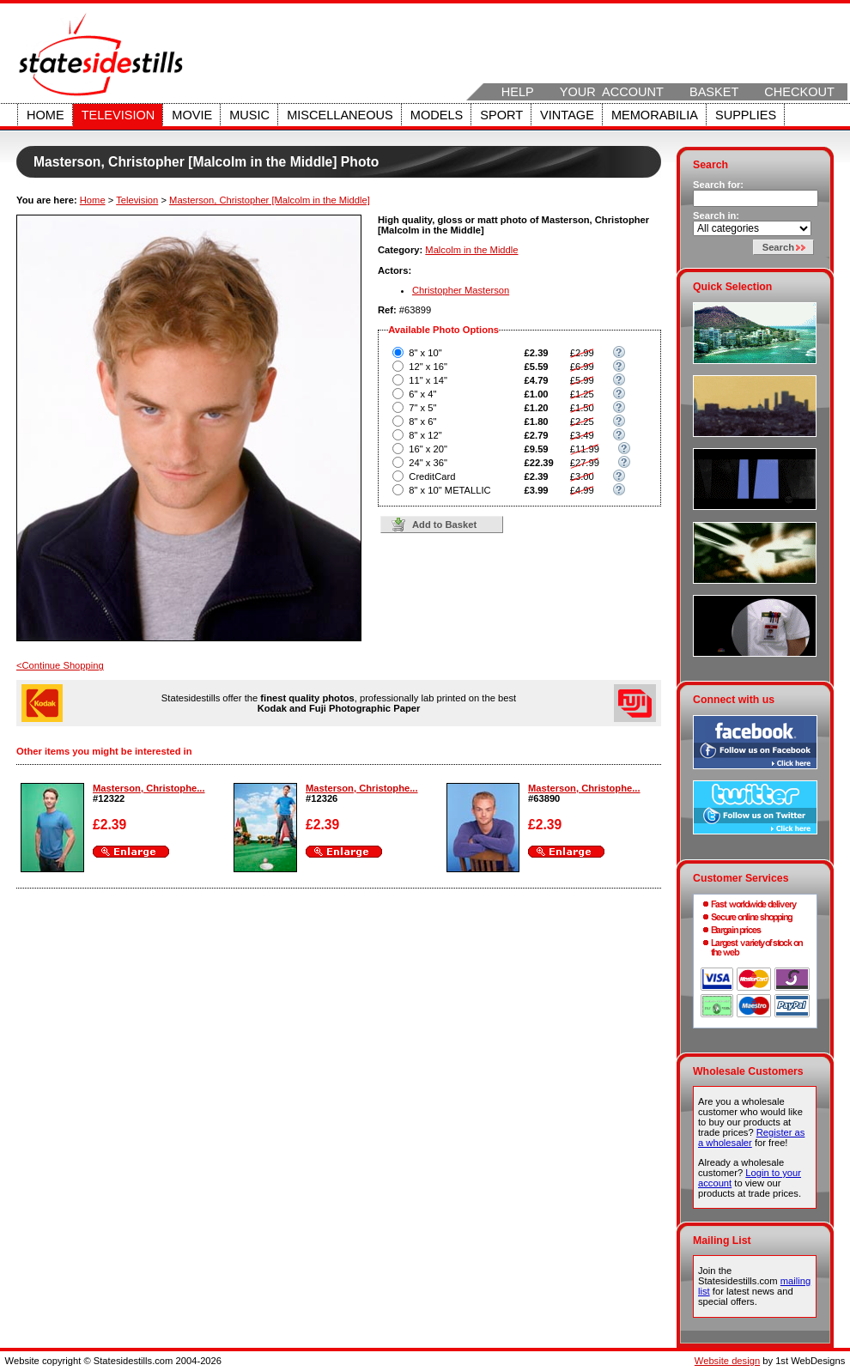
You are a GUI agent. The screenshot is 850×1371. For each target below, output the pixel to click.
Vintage (567, 115)
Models (436, 115)
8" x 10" (425, 353)
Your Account (612, 92)
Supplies (745, 115)
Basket (713, 92)
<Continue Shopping (60, 665)
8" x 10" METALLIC (449, 490)
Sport (501, 115)
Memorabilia (654, 115)
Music (249, 115)
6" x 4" (422, 394)
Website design (727, 1361)
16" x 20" (428, 449)
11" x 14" (428, 380)
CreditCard (432, 476)
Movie (192, 115)
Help (517, 92)
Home (45, 115)
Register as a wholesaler (751, 1137)
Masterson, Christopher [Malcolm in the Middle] (269, 200)
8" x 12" (425, 435)
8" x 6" (422, 421)
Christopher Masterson (460, 290)
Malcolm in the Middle (471, 250)
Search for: (718, 184)
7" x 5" (422, 408)
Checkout (799, 92)
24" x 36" (428, 463)
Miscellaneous (340, 115)
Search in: (716, 215)
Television (118, 115)
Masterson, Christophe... (149, 788)
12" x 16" (428, 366)
